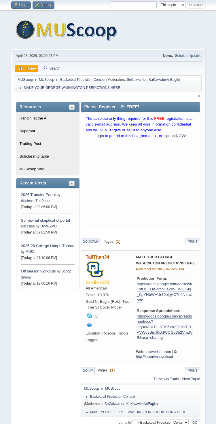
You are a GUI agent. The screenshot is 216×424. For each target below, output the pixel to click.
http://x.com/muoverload (154, 357)
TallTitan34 (97, 257)
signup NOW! (175, 136)
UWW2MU (48, 226)
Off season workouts (39, 271)
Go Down (91, 241)
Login (99, 136)
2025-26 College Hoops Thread (48, 246)
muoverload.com (158, 352)
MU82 (30, 252)
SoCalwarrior (137, 80)
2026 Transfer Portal (38, 195)
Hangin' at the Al (34, 118)
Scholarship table (188, 56)
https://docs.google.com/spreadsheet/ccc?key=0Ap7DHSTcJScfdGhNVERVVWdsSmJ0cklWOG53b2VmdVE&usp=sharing (165, 327)
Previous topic (166, 379)
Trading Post (30, 143)
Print (193, 241)
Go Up (88, 370)
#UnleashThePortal (36, 201)
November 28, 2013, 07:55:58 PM (160, 269)
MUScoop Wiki (32, 169)
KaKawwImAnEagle (164, 80)
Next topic (191, 379)
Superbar (27, 131)
